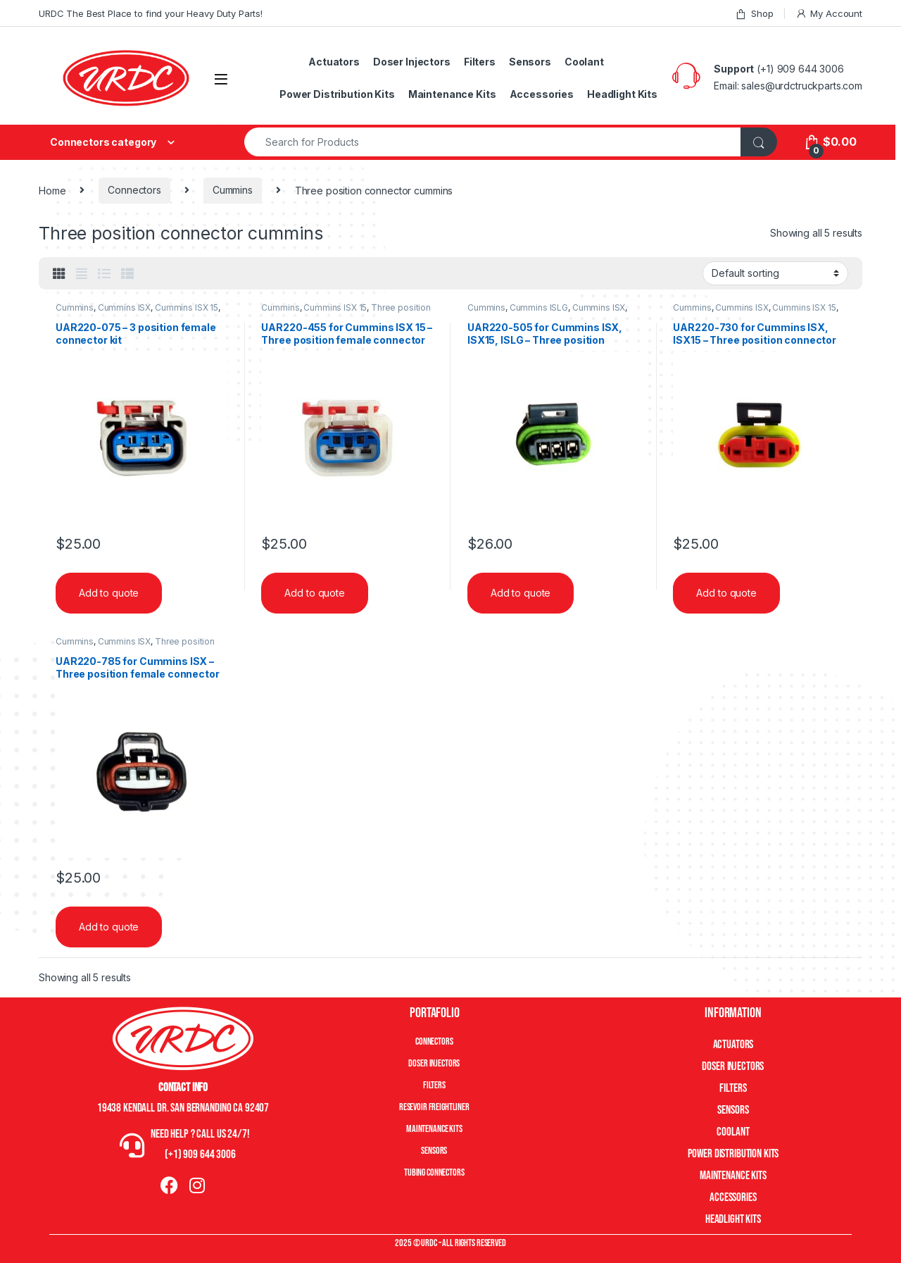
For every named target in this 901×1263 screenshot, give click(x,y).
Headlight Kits (622, 94)
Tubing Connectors (434, 1172)
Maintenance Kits (452, 94)
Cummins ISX (124, 307)
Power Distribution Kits (337, 94)
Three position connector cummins (135, 646)
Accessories (542, 94)
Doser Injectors (411, 62)
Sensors (530, 62)
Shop (754, 14)
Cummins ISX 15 (186, 307)
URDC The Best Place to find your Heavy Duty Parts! (151, 13)
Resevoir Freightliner (434, 1107)
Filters (480, 62)
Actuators (334, 62)
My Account (828, 14)
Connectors (134, 190)
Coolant (584, 62)
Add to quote (109, 593)
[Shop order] (775, 273)
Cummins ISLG (539, 307)
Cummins (233, 190)
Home (52, 190)
